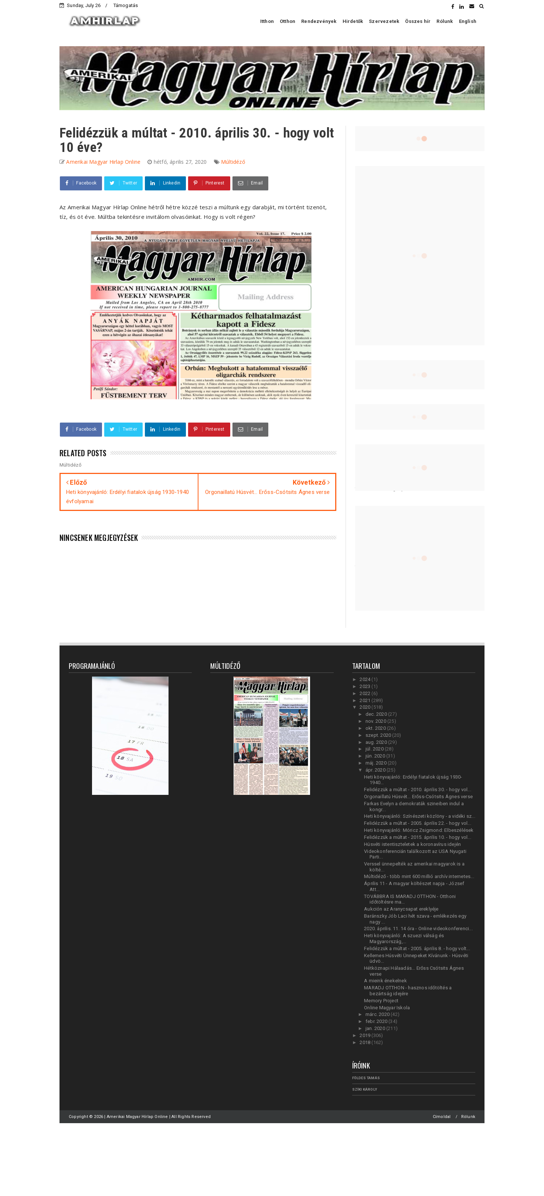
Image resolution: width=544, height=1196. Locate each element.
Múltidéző (233, 161)
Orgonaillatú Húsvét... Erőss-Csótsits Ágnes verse (418, 796)
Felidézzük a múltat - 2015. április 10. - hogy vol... (417, 837)
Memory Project (381, 1000)
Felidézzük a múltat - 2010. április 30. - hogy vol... (417, 789)
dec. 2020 (377, 714)
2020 (365, 707)
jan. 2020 (376, 1028)
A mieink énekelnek (385, 980)
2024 (365, 679)
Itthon (267, 21)
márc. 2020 (378, 1014)
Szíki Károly (364, 1089)
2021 (365, 700)
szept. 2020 (379, 735)
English (467, 21)
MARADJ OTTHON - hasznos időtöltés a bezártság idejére (408, 990)
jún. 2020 (376, 756)
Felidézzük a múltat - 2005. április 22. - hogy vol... (417, 823)
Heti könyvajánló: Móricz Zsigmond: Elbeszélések (418, 830)
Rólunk (444, 21)
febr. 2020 (377, 1021)
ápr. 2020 (376, 770)
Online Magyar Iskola (387, 1007)
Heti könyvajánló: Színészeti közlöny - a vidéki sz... (419, 816)
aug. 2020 (377, 742)
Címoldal (442, 1116)
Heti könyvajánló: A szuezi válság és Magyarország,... (404, 938)
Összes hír (418, 21)
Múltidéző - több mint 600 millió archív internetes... (419, 876)
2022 (365, 693)
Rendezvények (318, 21)
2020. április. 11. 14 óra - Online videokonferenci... (418, 928)
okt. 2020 (376, 728)
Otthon (287, 21)
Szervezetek (384, 21)
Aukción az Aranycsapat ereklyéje (401, 909)
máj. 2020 (377, 763)
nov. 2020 (376, 721)
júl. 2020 (375, 749)
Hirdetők (353, 21)
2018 (365, 1042)
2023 (365, 686)
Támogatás (125, 5)
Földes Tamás (366, 1078)
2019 (365, 1035)
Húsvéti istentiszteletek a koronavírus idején (412, 844)
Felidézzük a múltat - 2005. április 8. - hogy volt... (417, 948)
